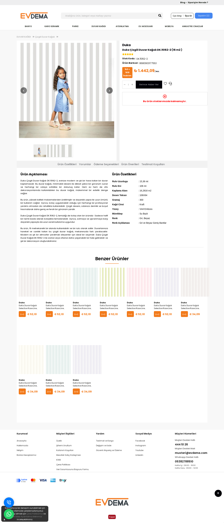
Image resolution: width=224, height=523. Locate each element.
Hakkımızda (22, 445)
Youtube (139, 450)
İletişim (20, 450)
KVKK (58, 459)
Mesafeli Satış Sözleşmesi (68, 455)
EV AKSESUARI (146, 26)
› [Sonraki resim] (109, 90)
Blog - (183, 2)
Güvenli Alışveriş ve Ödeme (109, 450)
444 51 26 (181, 444)
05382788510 (184, 461)
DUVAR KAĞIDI (99, 26)
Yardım (100, 433)
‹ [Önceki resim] (23, 90)
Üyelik (59, 440)
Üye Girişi (177, 15)
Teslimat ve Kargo (105, 440)
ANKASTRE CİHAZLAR (192, 26)
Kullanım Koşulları (64, 450)
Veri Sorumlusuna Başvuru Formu (72, 469)
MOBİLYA (169, 26)
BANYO (28, 26)
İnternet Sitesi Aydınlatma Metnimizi (25, 516)
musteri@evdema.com (191, 453)
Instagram (140, 445)
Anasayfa (21, 440)
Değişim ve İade (103, 445)
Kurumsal (22, 433)
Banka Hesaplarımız (26, 455)
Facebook (140, 440)
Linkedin (139, 455)
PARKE (75, 26)
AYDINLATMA (122, 26)
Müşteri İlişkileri (65, 433)
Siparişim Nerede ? (198, 2)
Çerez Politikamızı (35, 513)
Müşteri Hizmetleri (185, 433)
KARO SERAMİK (52, 26)
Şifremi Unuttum (64, 445)
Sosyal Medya (143, 433)
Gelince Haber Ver (149, 84)
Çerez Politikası (63, 464)
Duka (126, 45)
